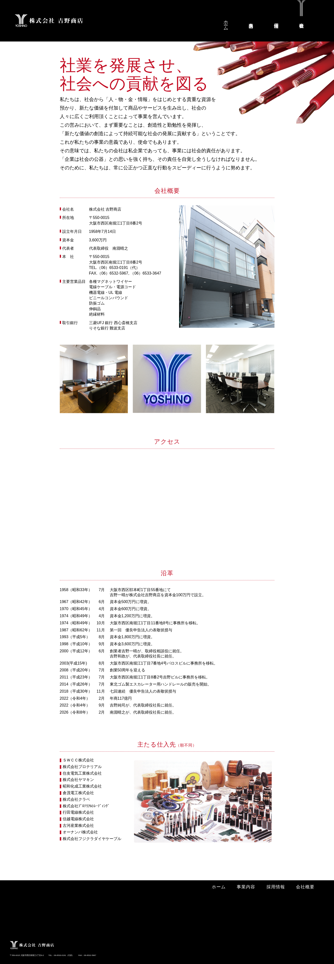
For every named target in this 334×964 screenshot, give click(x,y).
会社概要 (301, 20)
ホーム (226, 23)
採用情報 (276, 20)
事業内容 (251, 20)
